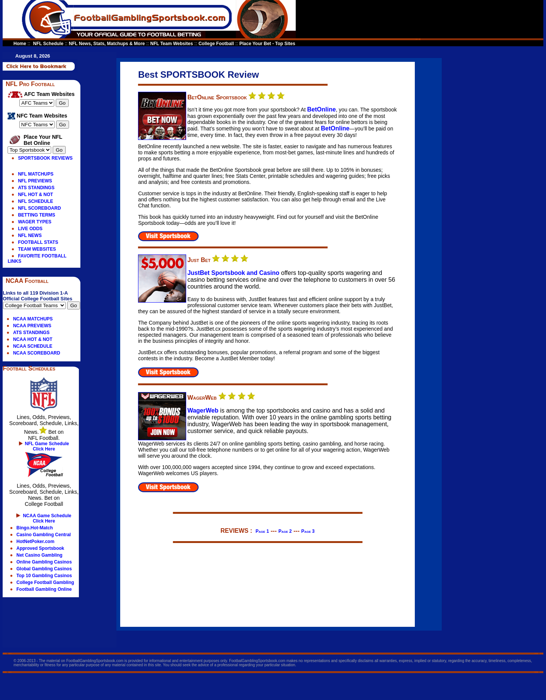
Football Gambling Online (44, 589)
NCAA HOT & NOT (32, 339)
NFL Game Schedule (47, 443)
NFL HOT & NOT (35, 194)
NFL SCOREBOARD (39, 208)
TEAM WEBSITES (37, 249)
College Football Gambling (45, 582)
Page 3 (307, 531)
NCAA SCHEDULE (32, 346)
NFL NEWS (29, 235)
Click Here (44, 449)
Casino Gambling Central (43, 534)
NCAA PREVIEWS (32, 325)
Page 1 (262, 531)
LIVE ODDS (30, 228)
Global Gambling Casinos (44, 568)
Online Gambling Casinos (44, 562)
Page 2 (285, 531)
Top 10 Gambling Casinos (44, 575)
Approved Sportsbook (40, 548)
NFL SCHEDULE (35, 201)
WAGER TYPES (34, 221)
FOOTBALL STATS (38, 242)
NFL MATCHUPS (35, 174)
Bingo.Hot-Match (34, 527)
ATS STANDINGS (36, 187)
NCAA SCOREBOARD (36, 353)
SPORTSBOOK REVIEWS (45, 158)
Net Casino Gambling (39, 555)
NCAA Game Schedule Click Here (47, 518)
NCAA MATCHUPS (33, 319)
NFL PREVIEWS (35, 181)
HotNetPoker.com (35, 541)
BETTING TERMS (36, 215)
